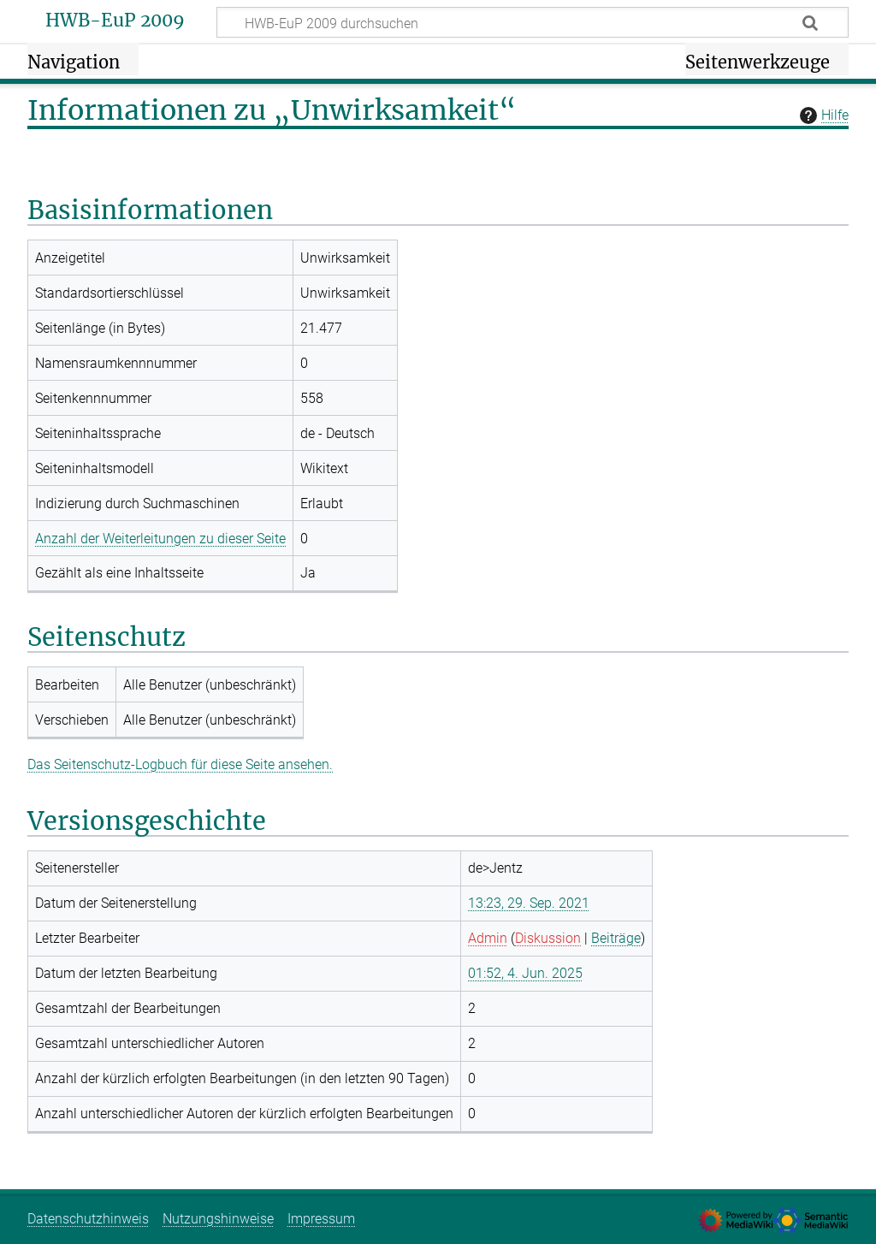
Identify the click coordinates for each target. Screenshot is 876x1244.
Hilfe (822, 115)
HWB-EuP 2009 (115, 20)
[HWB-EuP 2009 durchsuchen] (532, 22)
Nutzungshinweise (218, 1219)
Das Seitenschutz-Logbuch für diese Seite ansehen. (180, 764)
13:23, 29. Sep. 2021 (528, 903)
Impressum (321, 1219)
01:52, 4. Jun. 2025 (525, 973)
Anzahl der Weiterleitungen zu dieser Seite (160, 538)
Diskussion (548, 938)
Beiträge (616, 938)
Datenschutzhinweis (88, 1219)
